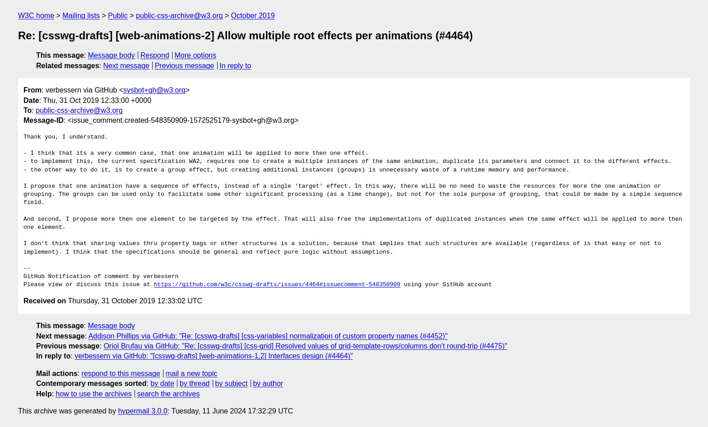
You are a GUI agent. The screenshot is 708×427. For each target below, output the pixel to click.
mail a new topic (192, 373)
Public (118, 15)
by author (268, 383)
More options (196, 55)
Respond (154, 55)
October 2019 (253, 15)
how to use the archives (94, 394)
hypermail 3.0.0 (142, 411)
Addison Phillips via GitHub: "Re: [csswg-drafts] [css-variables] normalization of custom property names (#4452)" (268, 336)
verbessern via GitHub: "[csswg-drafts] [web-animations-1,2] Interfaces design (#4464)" (214, 356)
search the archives (168, 394)
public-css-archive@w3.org (179, 15)
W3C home (36, 15)
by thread (195, 383)
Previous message (184, 66)
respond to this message (120, 373)
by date (162, 383)
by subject (231, 383)
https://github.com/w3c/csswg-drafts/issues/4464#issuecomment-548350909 (277, 285)
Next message (126, 66)
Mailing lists (81, 15)
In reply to (235, 66)
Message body (111, 55)
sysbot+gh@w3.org (154, 90)
